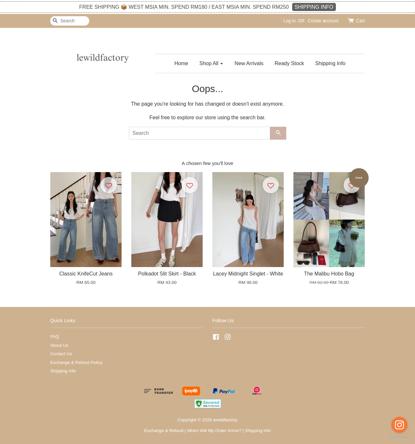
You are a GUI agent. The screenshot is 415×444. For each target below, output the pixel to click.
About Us (59, 345)
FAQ (54, 336)
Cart (360, 20)
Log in (289, 20)
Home (181, 63)
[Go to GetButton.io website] (399, 437)
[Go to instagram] (399, 425)
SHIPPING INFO (314, 7)
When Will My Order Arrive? (214, 430)
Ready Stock (289, 63)
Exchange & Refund (164, 430)
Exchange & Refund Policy (76, 362)
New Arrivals (249, 63)
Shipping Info (330, 63)
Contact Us (61, 353)
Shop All (211, 63)
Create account (323, 20)
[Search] (69, 21)
